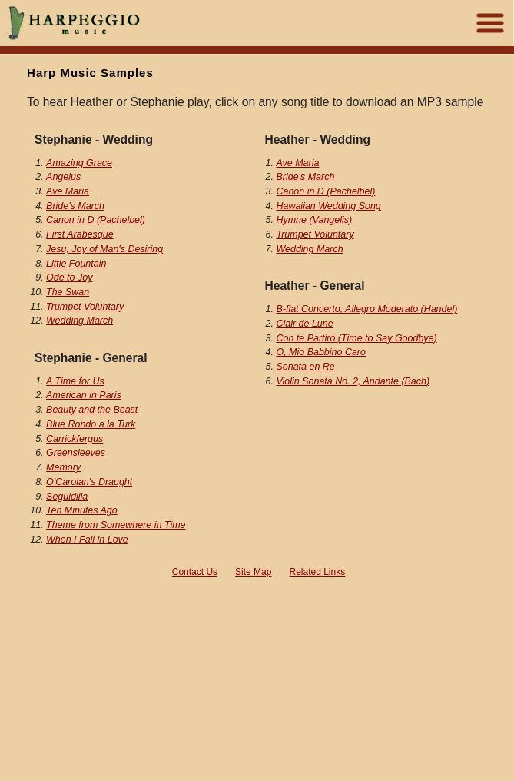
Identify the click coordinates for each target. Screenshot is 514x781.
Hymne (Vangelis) (314, 219)
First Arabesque (80, 234)
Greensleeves (75, 452)
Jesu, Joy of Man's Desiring (104, 249)
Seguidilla (67, 496)
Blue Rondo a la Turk (90, 424)
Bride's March (75, 206)
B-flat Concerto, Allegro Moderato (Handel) (366, 309)
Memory (63, 467)
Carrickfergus (74, 439)
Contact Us (194, 572)
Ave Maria (67, 191)
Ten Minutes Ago (82, 510)
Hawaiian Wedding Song (328, 206)
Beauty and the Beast (92, 409)
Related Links (318, 572)
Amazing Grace (79, 163)
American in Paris (83, 395)
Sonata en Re (305, 366)
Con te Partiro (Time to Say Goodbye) (356, 338)
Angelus (63, 176)
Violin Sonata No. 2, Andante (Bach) (352, 381)
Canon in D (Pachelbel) (95, 219)
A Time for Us (75, 381)
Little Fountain (76, 263)
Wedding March (79, 320)
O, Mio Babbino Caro (320, 352)
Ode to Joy (69, 277)
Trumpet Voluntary (85, 306)
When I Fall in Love (87, 539)
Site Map (253, 572)
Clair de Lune (304, 323)
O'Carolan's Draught (89, 482)
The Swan (67, 292)
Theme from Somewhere (115, 525)
